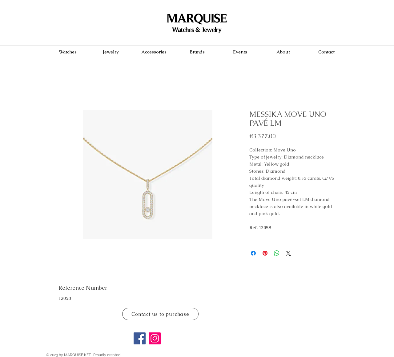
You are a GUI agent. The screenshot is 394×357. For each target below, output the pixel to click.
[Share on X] (288, 253)
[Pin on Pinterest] (265, 253)
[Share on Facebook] (253, 253)
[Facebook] (140, 338)
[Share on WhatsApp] (276, 253)
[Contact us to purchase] (160, 314)
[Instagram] (155, 338)
